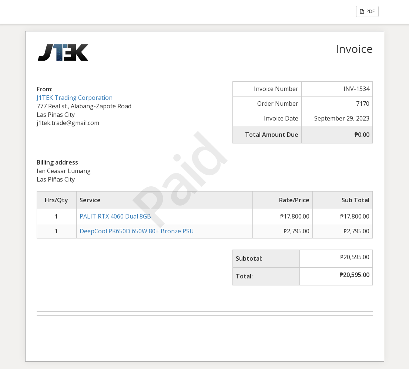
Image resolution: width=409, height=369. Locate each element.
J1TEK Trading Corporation (75, 98)
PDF (367, 11)
